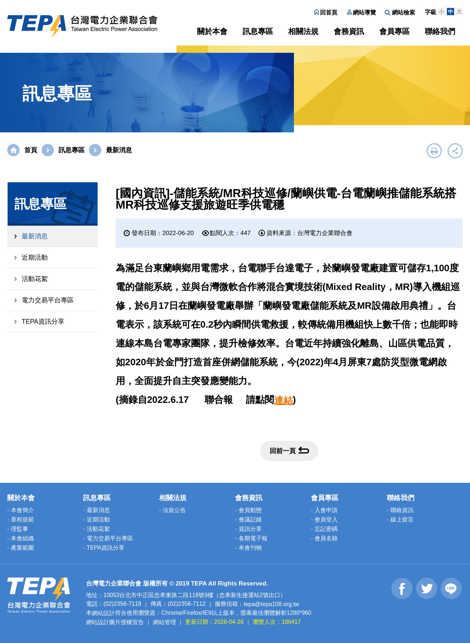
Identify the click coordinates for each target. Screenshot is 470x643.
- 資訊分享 (248, 529)
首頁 (30, 150)
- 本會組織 (20, 538)
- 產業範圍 (20, 548)
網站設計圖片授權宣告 (115, 622)
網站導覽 (361, 12)
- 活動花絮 (96, 529)
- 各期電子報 (251, 538)
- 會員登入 (324, 519)
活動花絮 (35, 278)
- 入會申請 (324, 510)
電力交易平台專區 (48, 300)
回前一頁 (289, 451)
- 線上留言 (400, 519)
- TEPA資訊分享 (103, 548)
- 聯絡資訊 (400, 510)
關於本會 (212, 31)
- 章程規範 (20, 519)
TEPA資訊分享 (43, 321)
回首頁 (325, 12)
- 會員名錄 (324, 538)
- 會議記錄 (248, 519)
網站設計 (103, 613)
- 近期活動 (96, 519)
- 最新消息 (96, 510)
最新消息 (35, 236)
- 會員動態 (248, 510)
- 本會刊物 (248, 548)
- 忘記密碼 (324, 529)
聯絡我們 (440, 31)
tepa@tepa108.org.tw (271, 604)
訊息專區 (258, 31)
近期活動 (35, 257)
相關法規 (303, 31)
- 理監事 (17, 529)
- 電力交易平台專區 (108, 538)
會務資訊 (349, 31)
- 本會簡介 (20, 510)
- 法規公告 (172, 510)
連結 (283, 400)
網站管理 (164, 622)
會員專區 (394, 31)
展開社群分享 (455, 150)
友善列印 (434, 150)
